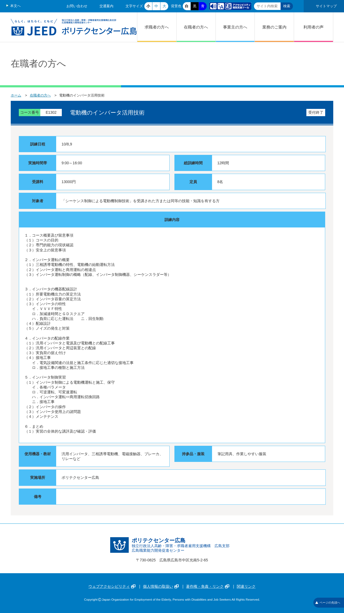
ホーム (16, 95)
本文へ (15, 6)
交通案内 (106, 6)
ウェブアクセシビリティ (111, 586)
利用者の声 (313, 27)
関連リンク (246, 586)
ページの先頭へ (327, 602)
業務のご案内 (274, 27)
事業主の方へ (235, 27)
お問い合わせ (76, 6)
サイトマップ (326, 6)
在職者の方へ (196, 27)
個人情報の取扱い (161, 586)
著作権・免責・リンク (207, 586)
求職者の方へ (157, 27)
